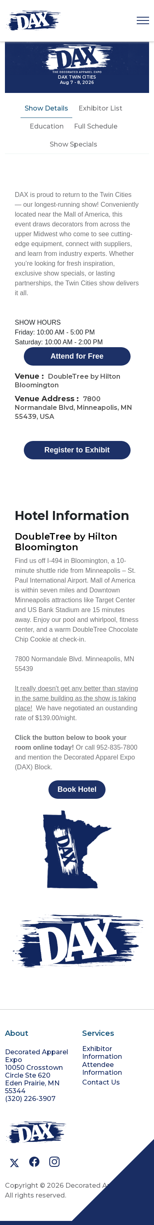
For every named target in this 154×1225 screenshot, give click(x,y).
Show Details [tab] (46, 108)
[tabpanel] (77, 484)
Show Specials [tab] (73, 144)
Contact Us (101, 1082)
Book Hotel (77, 789)
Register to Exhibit (77, 450)
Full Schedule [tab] (95, 126)
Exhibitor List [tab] (100, 108)
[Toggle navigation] (143, 21)
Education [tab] (47, 126)
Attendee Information (102, 1068)
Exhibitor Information (102, 1052)
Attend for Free (77, 356)
